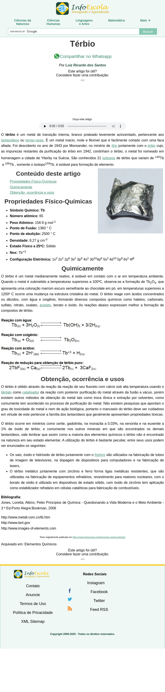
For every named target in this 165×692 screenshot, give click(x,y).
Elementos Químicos (41, 544)
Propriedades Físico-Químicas (33, 181)
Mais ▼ (145, 20)
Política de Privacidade (33, 612)
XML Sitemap (32, 621)
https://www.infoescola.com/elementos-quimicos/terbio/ (99, 537)
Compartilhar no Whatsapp (86, 56)
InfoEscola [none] (32, 574)
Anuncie (33, 595)
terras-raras (34, 140)
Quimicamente (21, 187)
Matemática (116, 20)
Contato (33, 586)
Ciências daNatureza (22, 22)
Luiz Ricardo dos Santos (85, 65)
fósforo (100, 455)
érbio (151, 146)
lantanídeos (10, 140)
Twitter (99, 601)
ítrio (114, 146)
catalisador (30, 392)
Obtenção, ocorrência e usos (32, 192)
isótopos (108, 158)
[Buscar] (73, 31)
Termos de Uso (33, 604)
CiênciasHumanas (53, 22)
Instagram (96, 583)
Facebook (99, 592)
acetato (45, 305)
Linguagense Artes (84, 22)
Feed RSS (99, 609)
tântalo (6, 392)
